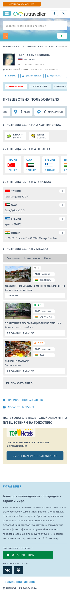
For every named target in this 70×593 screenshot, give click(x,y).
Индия (15, 232)
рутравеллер (9, 46)
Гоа (42, 355)
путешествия (15, 86)
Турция (16, 191)
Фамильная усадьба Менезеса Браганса (35, 286)
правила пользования (19, 581)
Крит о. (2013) (13, 224)
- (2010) (9, 238)
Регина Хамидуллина (34, 54)
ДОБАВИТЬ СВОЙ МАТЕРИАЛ (21, 4)
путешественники (27, 46)
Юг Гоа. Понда (48, 317)
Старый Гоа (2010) (26, 238)
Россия (43, 46)
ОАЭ (14, 205)
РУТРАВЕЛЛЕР (12, 486)
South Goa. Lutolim (50, 280)
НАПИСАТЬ (10, 76)
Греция (16, 219)
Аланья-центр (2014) (17, 196)
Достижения (39, 86)
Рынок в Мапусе (17, 361)
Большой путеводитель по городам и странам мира (32, 498)
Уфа (53, 46)
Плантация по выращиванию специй (33, 323)
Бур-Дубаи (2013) (15, 210)
